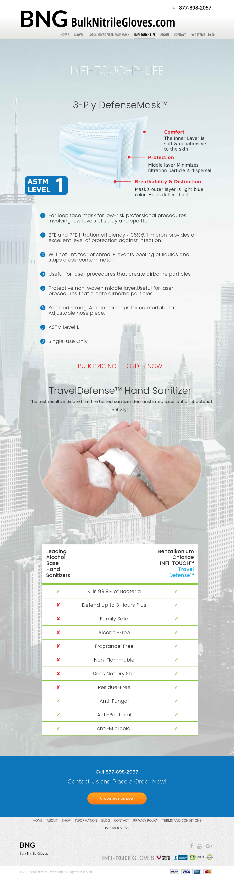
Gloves (79, 35)
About (164, 35)
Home (65, 35)
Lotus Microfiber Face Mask (109, 35)
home (38, 820)
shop (66, 820)
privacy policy (145, 820)
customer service (117, 828)
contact (121, 820)
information (86, 820)
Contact (180, 35)
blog (105, 820)
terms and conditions (181, 820)
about (52, 820)
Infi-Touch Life (144, 35)
